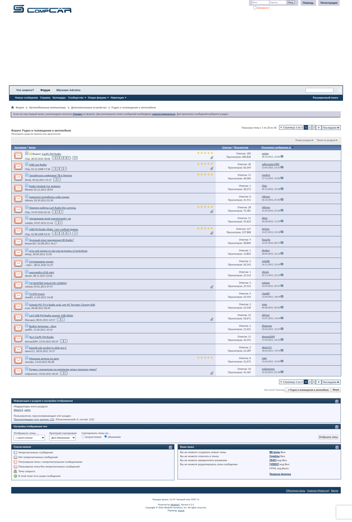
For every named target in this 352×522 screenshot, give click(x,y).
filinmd (29, 189)
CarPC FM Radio (51, 154)
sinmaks (29, 362)
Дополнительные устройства (89, 107)
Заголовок (20, 147)
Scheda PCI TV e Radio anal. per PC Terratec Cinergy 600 (62, 304)
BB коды (274, 452)
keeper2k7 (30, 243)
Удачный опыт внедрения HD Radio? (51, 240)
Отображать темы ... (26, 433)
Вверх (336, 389)
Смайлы (274, 456)
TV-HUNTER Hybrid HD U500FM (48, 283)
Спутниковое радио (41, 261)
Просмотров (241, 147)
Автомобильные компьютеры (47, 107)
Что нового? (25, 90)
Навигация (117, 97)
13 (75, 233)
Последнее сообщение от (278, 147)
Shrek (28, 180)
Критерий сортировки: (63, 433)
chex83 (29, 297)
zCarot (181, 510)
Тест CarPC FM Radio (41, 337)
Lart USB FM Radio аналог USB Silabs (51, 315)
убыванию (112, 437)
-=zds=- (29, 265)
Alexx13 (18, 410)
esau (27, 308)
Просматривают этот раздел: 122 (34, 419)
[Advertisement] (140, 50)
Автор (32, 147)
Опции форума (97, 97)
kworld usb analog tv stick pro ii (47, 347)
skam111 (30, 351)
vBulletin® (175, 504)
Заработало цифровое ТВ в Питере (50, 175)
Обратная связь (295, 490)
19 (75, 157)
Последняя (331, 127)
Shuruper (30, 320)
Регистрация (329, 2)
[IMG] (273, 460)
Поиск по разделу (326, 140)
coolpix (29, 223)
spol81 (28, 329)
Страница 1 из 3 (293, 127)
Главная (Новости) (318, 490)
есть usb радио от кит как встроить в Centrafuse (58, 250)
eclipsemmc (31, 373)
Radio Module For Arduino (44, 186)
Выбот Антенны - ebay (42, 326)
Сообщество (76, 97)
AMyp (28, 254)
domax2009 (31, 341)
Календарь (59, 97)
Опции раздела (303, 140)
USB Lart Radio (38, 164)
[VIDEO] (274, 464)
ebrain (28, 275)
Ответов (227, 147)
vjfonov (29, 200)
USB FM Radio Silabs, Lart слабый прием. (54, 229)
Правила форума (280, 474)
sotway (29, 286)
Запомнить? (261, 8)
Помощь (308, 2)
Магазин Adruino (69, 90)
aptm (27, 410)
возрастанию (91, 437)
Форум (45, 90)
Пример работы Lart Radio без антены (52, 207)
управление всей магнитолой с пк (50, 218)
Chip (27, 158)
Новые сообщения (26, 97)
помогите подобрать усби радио (49, 197)
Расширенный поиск (325, 97)
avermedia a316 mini (41, 272)
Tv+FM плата (37, 294)
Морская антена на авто (44, 358)
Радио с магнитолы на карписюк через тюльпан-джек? (63, 369)
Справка (45, 97)
